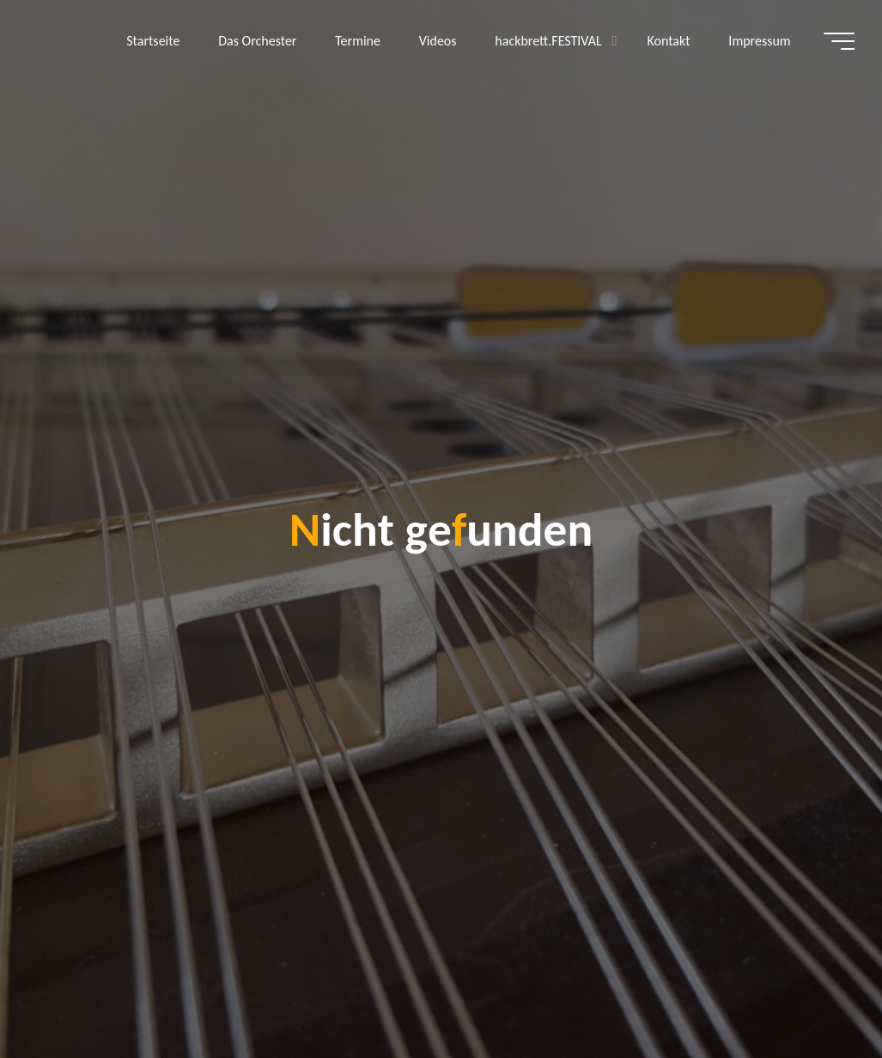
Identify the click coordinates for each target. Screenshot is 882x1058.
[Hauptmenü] (839, 41)
